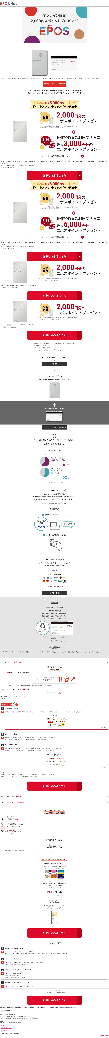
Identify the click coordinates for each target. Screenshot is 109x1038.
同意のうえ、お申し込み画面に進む (54, 84)
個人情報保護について (6, 1028)
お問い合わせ (4, 1030)
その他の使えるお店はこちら (54, 586)
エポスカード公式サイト (50, 992)
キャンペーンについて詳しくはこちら (54, 156)
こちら (18, 1015)
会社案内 (3, 1026)
